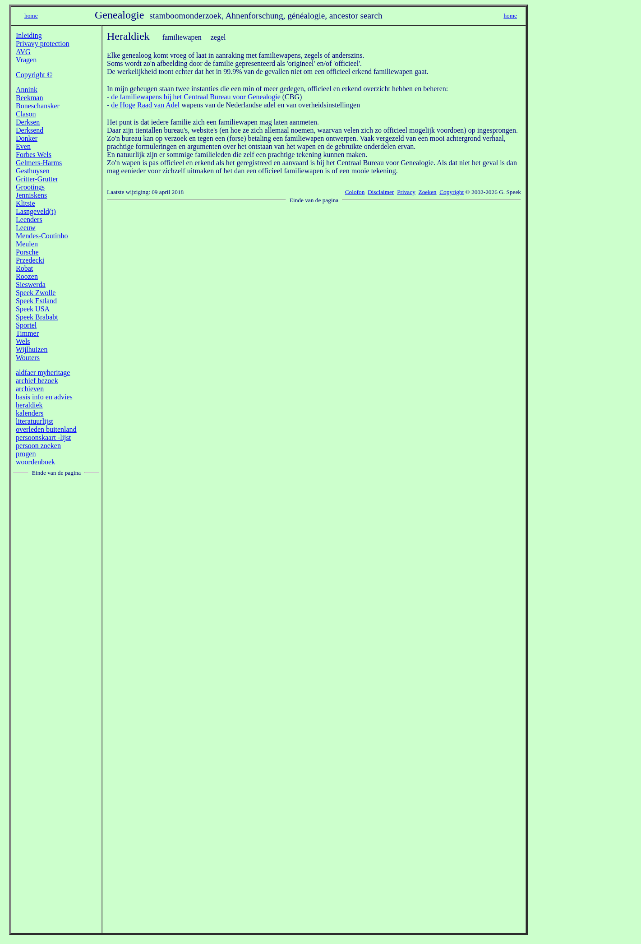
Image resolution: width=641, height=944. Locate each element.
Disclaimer (381, 192)
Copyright (451, 192)
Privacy (406, 192)
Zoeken (428, 192)
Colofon (355, 192)
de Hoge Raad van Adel (145, 105)
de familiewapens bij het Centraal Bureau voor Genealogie (195, 97)
